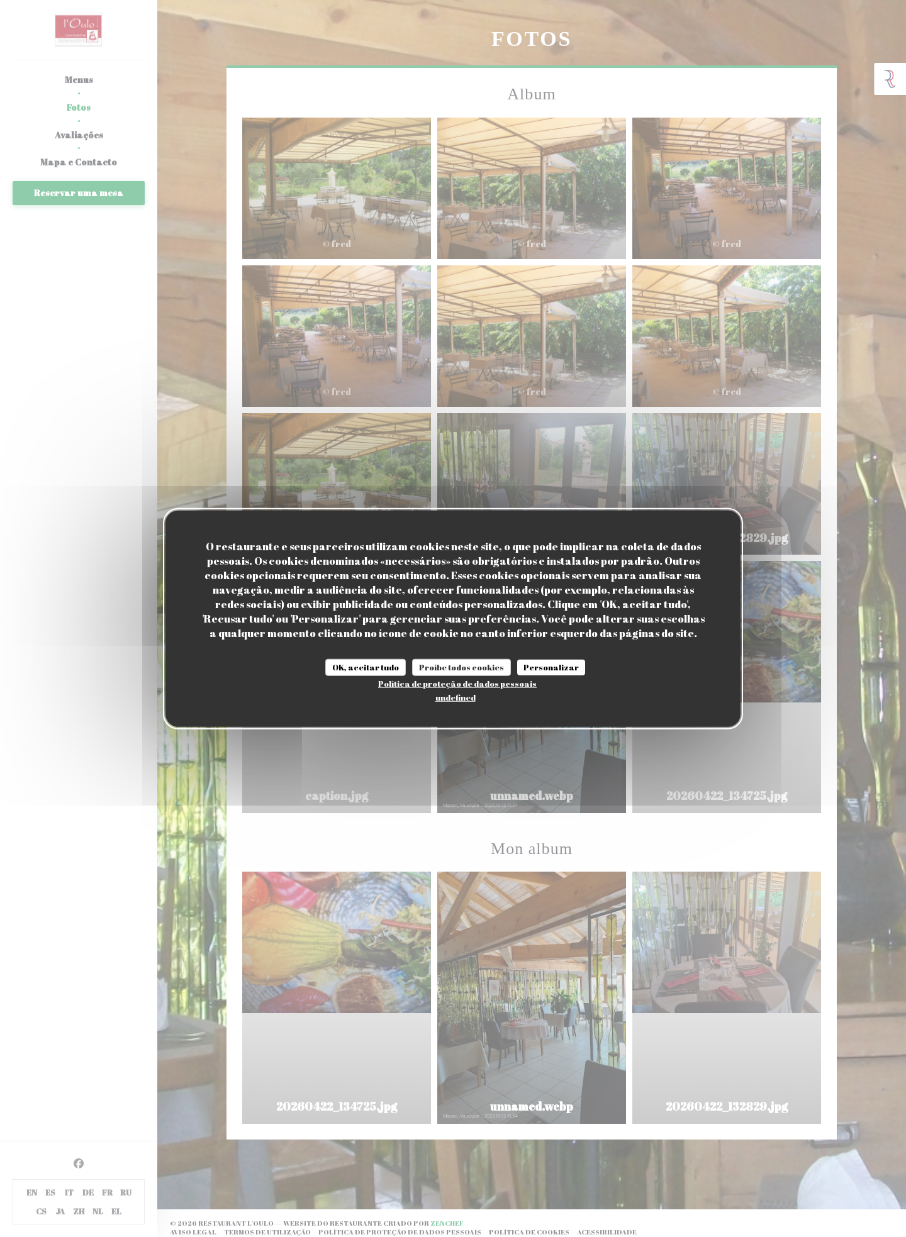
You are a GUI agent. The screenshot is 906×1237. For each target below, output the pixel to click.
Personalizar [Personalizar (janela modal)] (551, 666)
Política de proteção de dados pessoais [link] (457, 683)
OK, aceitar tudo (365, 666)
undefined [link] (455, 697)
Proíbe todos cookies (461, 666)
